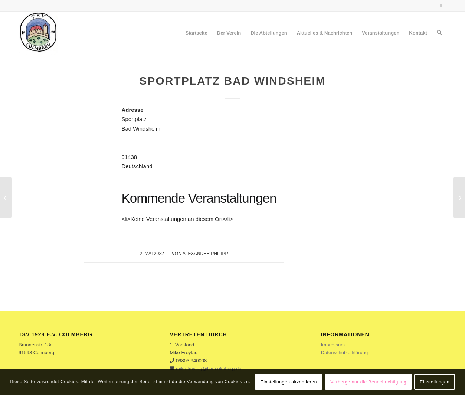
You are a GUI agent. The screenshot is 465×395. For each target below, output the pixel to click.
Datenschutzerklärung (344, 352)
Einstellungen (434, 382)
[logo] (38, 33)
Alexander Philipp (205, 253)
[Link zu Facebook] (429, 5)
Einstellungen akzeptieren (289, 382)
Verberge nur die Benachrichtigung (368, 382)
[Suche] (439, 33)
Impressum (333, 344)
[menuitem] (196, 33)
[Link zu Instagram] (440, 5)
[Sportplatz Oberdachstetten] (459, 197)
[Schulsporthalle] (6, 197)
